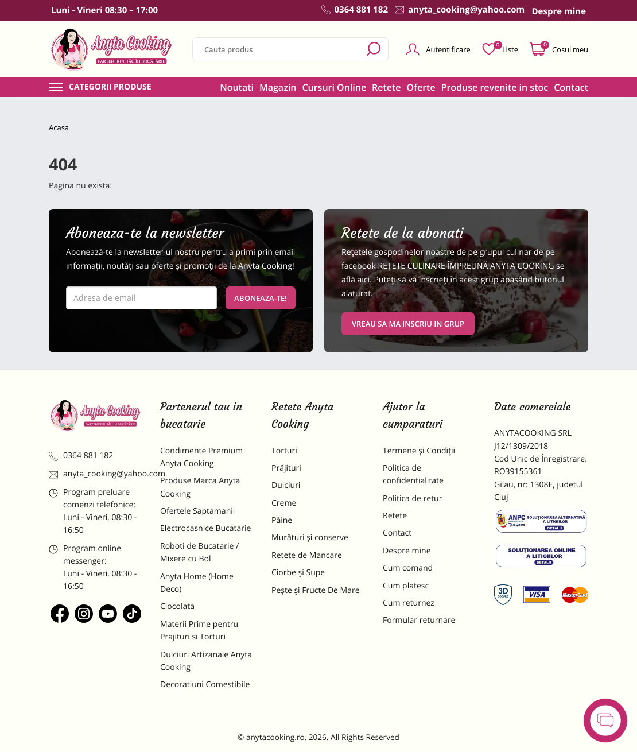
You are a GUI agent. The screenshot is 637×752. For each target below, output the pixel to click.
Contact (571, 87)
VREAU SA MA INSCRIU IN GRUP (408, 324)
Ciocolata (177, 606)
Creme (283, 503)
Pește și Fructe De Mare (315, 590)
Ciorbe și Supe (298, 572)
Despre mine (407, 550)
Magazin (278, 87)
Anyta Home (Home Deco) (197, 583)
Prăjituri (286, 468)
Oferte (421, 87)
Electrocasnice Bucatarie (205, 528)
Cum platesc (406, 585)
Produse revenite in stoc (495, 87)
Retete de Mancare (306, 555)
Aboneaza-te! (260, 298)
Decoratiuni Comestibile (205, 684)
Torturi (284, 450)
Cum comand (408, 568)
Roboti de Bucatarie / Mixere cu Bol (199, 552)
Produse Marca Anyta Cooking (200, 487)
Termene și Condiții (419, 450)
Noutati (237, 87)
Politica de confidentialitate (413, 474)
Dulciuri (285, 485)
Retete (386, 87)
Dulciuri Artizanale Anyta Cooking (206, 661)
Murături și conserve (309, 537)
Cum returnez (408, 603)
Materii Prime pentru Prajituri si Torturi (199, 630)
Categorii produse (110, 87)
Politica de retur (412, 498)
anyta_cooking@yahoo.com (96, 473)
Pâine (281, 520)
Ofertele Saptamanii (197, 511)
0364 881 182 (81, 455)
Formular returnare (419, 620)
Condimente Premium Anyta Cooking (201, 457)
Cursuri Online (334, 87)
